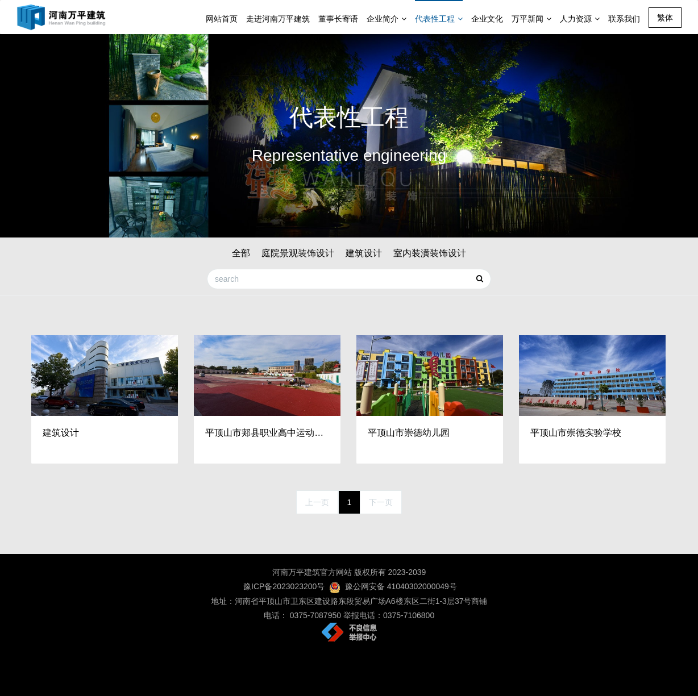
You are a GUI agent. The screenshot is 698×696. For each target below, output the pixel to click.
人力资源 (580, 18)
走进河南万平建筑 (278, 18)
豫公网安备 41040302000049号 (401, 586)
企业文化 (487, 18)
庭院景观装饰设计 (297, 253)
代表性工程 (439, 18)
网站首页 (222, 18)
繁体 (665, 17)
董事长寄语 (338, 18)
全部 (241, 253)
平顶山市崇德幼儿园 (409, 432)
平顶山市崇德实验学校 (575, 432)
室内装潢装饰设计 (429, 253)
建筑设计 (364, 253)
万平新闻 (531, 18)
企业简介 (386, 18)
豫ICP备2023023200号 (283, 586)
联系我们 (624, 18)
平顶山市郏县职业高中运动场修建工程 (267, 432)
